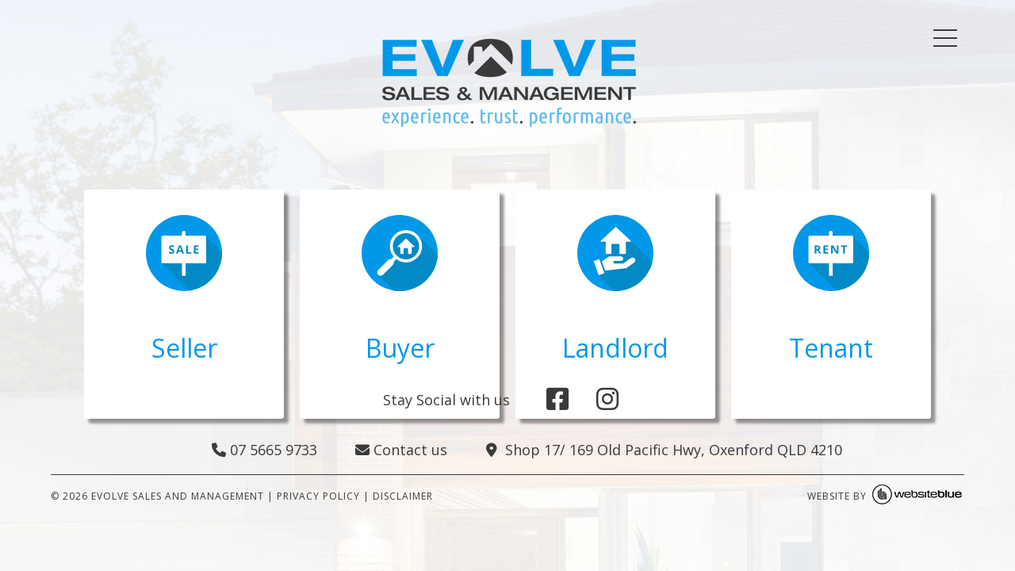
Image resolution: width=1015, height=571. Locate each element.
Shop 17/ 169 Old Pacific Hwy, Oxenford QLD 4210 (664, 449)
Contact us (401, 449)
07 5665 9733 (264, 449)
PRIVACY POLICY (318, 496)
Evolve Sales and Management (177, 496)
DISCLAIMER (403, 496)
